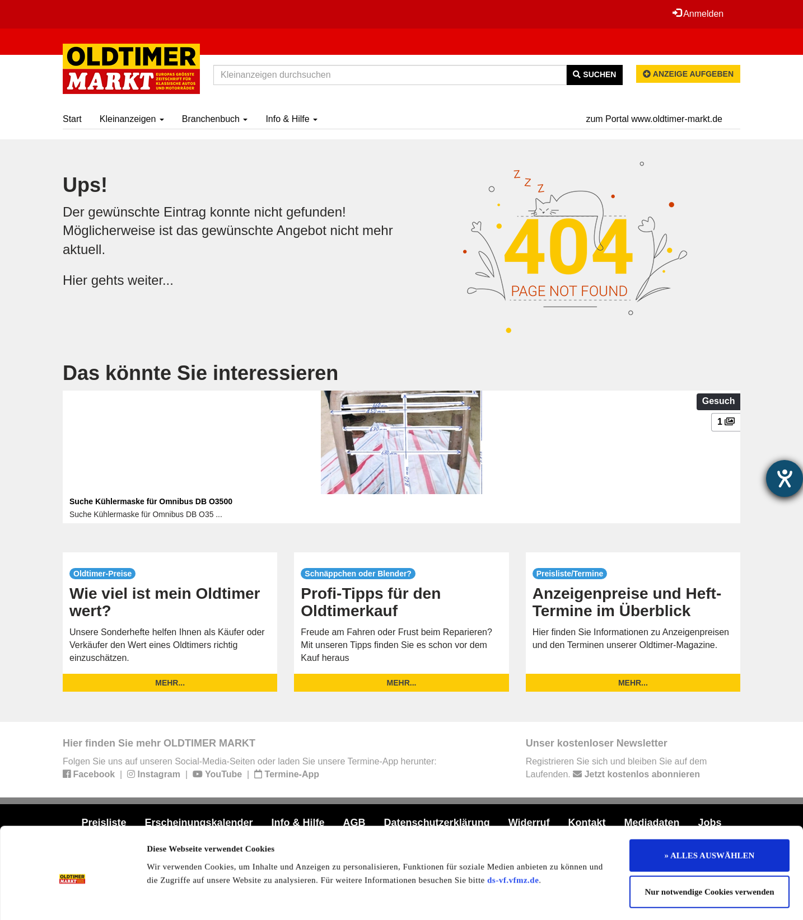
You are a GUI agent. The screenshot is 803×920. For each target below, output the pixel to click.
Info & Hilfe (291, 119)
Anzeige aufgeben (688, 73)
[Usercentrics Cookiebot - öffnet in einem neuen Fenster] (73, 898)
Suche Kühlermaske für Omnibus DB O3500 (150, 501)
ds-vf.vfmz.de (513, 834)
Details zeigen (578, 898)
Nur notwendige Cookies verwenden (709, 846)
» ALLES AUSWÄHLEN (710, 809)
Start (72, 119)
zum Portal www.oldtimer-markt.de (654, 119)
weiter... (151, 280)
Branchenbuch (215, 119)
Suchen (594, 74)
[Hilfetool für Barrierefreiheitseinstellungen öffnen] (784, 478)
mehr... (170, 682)
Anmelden (697, 13)
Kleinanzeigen (132, 119)
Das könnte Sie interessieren (200, 373)
